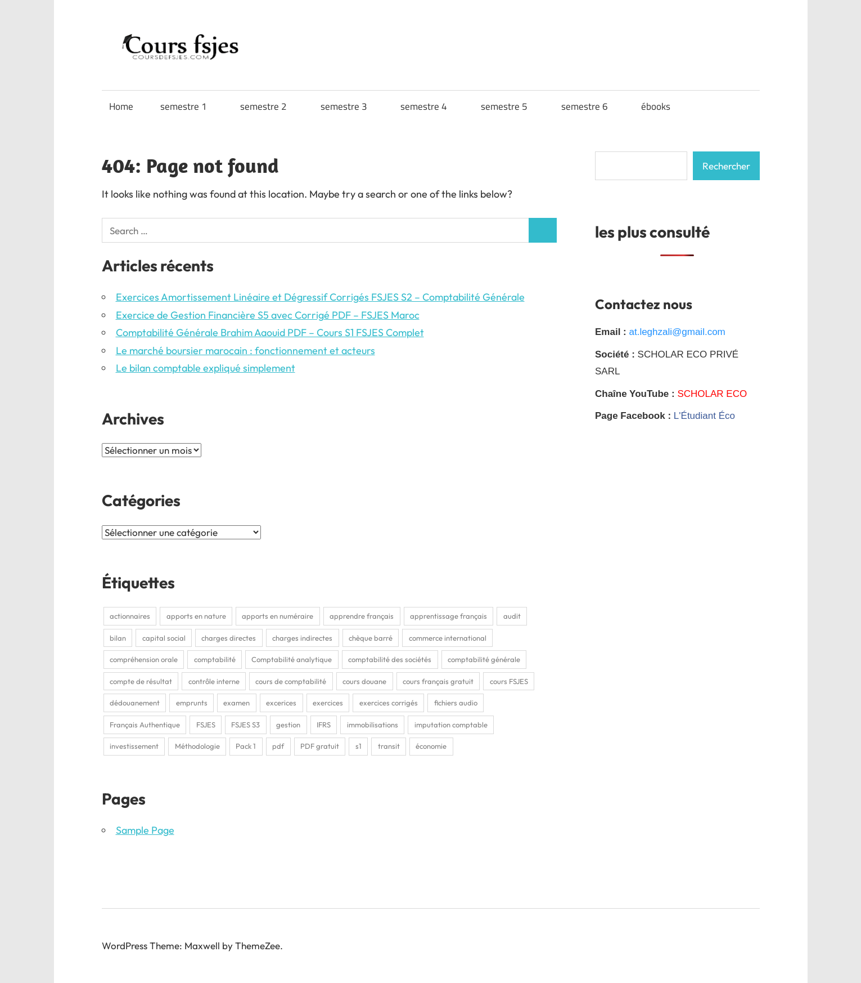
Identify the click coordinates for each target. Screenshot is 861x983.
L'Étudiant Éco (704, 415)
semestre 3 (349, 106)
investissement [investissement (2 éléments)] (134, 745)
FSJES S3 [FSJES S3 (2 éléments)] (245, 724)
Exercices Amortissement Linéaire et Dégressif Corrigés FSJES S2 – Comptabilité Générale (320, 297)
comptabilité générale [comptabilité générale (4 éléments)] (484, 659)
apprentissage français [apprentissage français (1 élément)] (448, 615)
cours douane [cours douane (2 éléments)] (364, 681)
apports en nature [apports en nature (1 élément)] (196, 615)
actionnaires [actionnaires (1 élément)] (130, 615)
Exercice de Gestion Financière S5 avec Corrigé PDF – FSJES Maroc (268, 315)
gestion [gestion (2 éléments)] (288, 724)
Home (121, 106)
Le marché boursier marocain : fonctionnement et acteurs (245, 350)
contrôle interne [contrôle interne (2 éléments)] (214, 681)
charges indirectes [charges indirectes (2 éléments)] (302, 637)
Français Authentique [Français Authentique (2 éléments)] (145, 724)
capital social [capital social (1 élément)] (164, 637)
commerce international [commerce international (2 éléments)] (447, 637)
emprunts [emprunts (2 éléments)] (192, 702)
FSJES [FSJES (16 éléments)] (205, 724)
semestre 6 (590, 106)
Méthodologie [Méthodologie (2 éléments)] (197, 745)
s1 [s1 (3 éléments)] (358, 745)
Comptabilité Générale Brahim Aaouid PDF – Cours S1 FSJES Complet (270, 332)
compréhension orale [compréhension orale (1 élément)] (144, 659)
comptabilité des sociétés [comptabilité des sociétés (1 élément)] (389, 659)
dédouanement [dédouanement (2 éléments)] (135, 702)
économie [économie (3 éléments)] (431, 745)
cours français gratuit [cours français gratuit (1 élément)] (438, 681)
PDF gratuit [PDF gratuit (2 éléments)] (319, 745)
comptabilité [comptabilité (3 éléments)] (215, 659)
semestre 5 (510, 106)
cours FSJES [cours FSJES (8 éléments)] (509, 681)
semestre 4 (429, 106)
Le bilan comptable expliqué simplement (205, 367)
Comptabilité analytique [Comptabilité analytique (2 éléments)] (291, 659)
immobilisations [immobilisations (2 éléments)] (372, 724)
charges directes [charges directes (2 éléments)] (228, 637)
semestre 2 (269, 106)
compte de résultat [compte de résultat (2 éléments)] (141, 681)
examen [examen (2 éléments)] (236, 702)
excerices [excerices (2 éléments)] (281, 702)
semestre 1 (189, 106)
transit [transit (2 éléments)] (389, 745)
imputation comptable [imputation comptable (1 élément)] (451, 724)
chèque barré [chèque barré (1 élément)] (371, 637)
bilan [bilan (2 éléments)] (118, 637)
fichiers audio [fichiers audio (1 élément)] (455, 702)
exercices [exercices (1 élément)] (328, 702)
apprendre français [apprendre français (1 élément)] (362, 615)
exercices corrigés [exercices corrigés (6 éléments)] (388, 702)
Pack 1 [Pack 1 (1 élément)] (246, 745)
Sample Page (145, 830)
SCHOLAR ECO (712, 393)
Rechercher (726, 166)
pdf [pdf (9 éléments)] (278, 745)
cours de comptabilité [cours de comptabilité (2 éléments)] (290, 681)
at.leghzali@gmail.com (677, 332)
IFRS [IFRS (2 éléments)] (324, 724)
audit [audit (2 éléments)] (512, 615)
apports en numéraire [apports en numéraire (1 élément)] (277, 615)
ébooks (661, 106)
